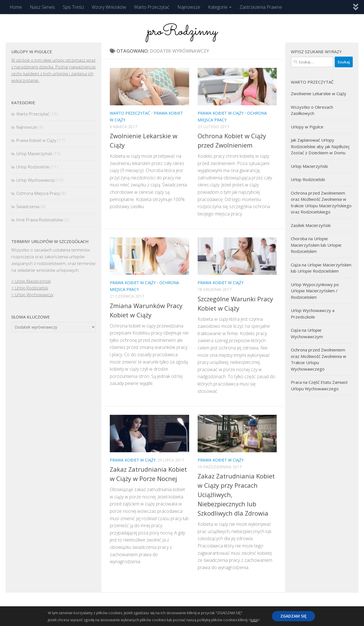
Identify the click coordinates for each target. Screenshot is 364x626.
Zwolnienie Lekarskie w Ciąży (318, 93)
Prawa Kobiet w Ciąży (221, 113)
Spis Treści (73, 7)
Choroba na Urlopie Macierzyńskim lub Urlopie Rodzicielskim (316, 245)
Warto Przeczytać (151, 7)
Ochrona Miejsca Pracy (38, 193)
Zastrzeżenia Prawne (261, 7)
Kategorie (217, 7)
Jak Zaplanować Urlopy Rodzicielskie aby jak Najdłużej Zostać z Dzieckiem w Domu (320, 146)
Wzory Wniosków (109, 7)
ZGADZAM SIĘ (293, 616)
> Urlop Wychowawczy (32, 294)
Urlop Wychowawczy (35, 180)
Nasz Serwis (42, 7)
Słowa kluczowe (30, 317)
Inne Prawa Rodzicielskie (39, 219)
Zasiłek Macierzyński (310, 225)
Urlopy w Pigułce (307, 127)
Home (16, 7)
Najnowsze (188, 7)
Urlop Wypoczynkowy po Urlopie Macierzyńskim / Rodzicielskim (315, 291)
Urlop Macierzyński (34, 153)
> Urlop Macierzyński (31, 281)
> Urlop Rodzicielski (29, 288)
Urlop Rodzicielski (33, 167)
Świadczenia (27, 206)
